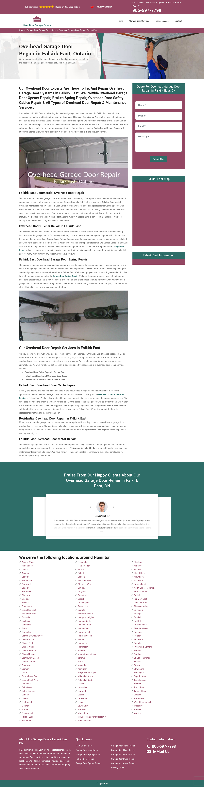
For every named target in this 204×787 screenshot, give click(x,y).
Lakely (81, 683)
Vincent (137, 694)
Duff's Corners (28, 691)
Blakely (25, 602)
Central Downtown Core (32, 635)
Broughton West (29, 613)
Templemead (140, 680)
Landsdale (82, 687)
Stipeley (137, 665)
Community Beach (30, 657)
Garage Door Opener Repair (88, 763)
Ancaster (26, 573)
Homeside (82, 643)
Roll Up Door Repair (85, 759)
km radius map (158, 213)
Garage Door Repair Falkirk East (41, 30)
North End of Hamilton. (144, 587)
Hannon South (84, 624)
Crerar (24, 672)
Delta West (27, 687)
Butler (24, 628)
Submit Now (158, 159)
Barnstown (27, 580)
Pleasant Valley (141, 606)
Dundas (25, 694)
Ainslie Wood (28, 562)
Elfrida (25, 709)
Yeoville (137, 713)
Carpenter (26, 632)
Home (120, 21)
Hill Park (82, 639)
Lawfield (82, 691)
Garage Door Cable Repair (123, 763)
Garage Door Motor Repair (123, 754)
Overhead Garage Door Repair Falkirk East (78, 30)
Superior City (140, 676)
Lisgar (81, 702)
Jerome (81, 657)
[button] (93, 507)
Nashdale (138, 580)
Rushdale (138, 643)
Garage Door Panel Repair (123, 759)
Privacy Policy (117, 767)
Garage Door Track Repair (123, 745)
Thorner (137, 683)
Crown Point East (30, 676)
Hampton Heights (86, 617)
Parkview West (141, 602)
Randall (137, 617)
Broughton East (29, 610)
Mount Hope (139, 573)
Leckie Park (83, 698)
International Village (87, 654)
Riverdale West (141, 628)
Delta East (26, 683)
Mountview (139, 576)
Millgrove (138, 565)
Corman (25, 669)
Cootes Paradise (29, 661)
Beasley (25, 587)
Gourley (81, 587)
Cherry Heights (29, 654)
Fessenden (83, 562)
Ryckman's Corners (143, 646)
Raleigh (137, 613)
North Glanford (140, 591)
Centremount (28, 639)
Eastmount (27, 702)
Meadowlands (84, 720)
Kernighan (82, 669)
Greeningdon (84, 602)
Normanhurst (140, 584)
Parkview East (140, 599)
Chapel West (28, 646)
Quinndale (138, 610)
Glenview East (84, 580)
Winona (137, 709)
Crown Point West (30, 680)
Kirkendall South (85, 680)
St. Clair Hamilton (142, 657)
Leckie (81, 694)
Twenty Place (140, 691)
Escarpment (27, 713)
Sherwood (138, 650)
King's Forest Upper (87, 672)
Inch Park (82, 650)
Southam (138, 654)
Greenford (82, 595)
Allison (25, 569)
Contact (178, 21)
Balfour (25, 576)
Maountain (83, 713)
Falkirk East (27, 716)
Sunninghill (139, 672)
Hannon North (84, 621)
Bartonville (27, 584)
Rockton (138, 632)
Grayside (82, 591)
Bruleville (26, 617)
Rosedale (138, 639)
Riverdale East (140, 624)
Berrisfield (26, 591)
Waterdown (139, 698)
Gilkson (81, 576)
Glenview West (85, 584)
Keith (80, 661)
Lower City (83, 705)
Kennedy (82, 665)
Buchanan (26, 621)
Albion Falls (27, 565)
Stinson (137, 661)
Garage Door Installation (87, 750)
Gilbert (81, 573)
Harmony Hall (84, 632)
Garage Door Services (139, 21)
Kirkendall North (85, 676)
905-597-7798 (146, 10)
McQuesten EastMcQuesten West (93, 716)
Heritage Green (85, 635)
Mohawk (138, 569)
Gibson (81, 569)
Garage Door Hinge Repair (123, 750)
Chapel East (27, 643)
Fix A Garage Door (84, 745)
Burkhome (26, 624)
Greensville (83, 606)
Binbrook (26, 595)
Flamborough (84, 565)
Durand (25, 698)
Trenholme (139, 687)
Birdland (25, 599)
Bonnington (27, 606)
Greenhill (82, 599)
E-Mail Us (161, 751)
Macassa (82, 709)
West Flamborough (142, 702)
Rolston (137, 635)
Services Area (162, 21)
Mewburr (138, 562)
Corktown (26, 665)
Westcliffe (139, 705)
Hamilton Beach (85, 613)
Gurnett (81, 610)
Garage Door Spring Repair (88, 754)
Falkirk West (27, 720)
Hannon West (84, 628)
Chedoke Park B (29, 650)
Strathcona (139, 669)
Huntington (83, 646)
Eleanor (25, 705)
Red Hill (137, 621)
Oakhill (137, 595)
